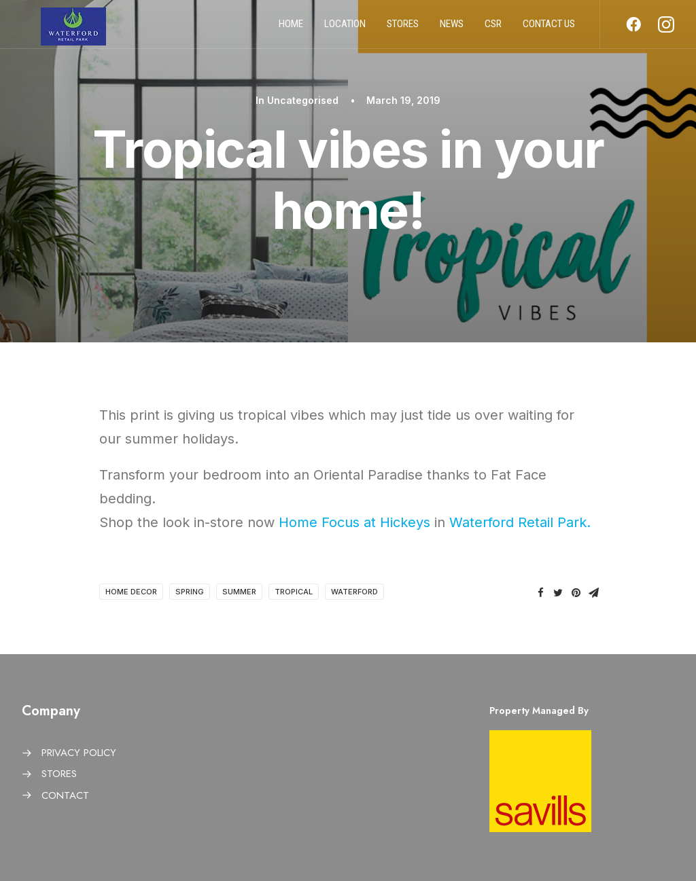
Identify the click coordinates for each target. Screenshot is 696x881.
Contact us (549, 29)
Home (291, 29)
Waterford (354, 591)
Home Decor (131, 591)
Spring (189, 591)
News (452, 29)
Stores (403, 29)
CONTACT (65, 795)
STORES (59, 773)
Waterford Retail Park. (520, 522)
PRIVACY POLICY (78, 752)
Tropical (294, 591)
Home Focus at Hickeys (354, 522)
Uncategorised (302, 100)
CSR (493, 29)
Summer (239, 591)
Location (345, 29)
